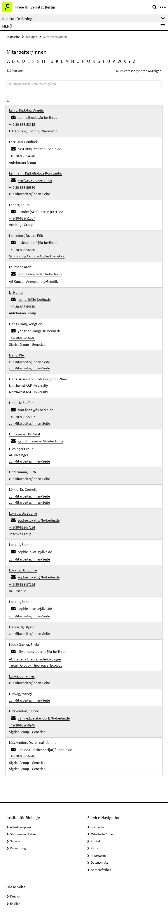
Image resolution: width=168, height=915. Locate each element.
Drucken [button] (15, 841)
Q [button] (82, 60)
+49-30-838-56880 (22, 179)
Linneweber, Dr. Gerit (24, 406)
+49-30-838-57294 (22, 491)
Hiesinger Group (21, 419)
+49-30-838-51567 (22, 208)
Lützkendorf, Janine (24, 661)
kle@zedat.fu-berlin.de (35, 172)
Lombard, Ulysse (21, 583)
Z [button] (125, 60)
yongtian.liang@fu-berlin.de (39, 311)
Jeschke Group (20, 497)
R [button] (87, 60)
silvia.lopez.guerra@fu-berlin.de (42, 606)
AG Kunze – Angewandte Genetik (33, 266)
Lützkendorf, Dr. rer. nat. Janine (32, 690)
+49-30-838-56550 (22, 236)
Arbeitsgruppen (20, 772)
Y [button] (120, 60)
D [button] (22, 60)
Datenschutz (99, 807)
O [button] (73, 60)
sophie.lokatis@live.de (35, 514)
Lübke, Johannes (22, 629)
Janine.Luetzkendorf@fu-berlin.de (44, 667)
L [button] (58, 60)
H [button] (41, 60)
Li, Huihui (16, 276)
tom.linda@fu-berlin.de (35, 384)
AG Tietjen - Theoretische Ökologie (35, 613)
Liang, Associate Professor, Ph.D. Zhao (38, 355)
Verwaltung (18, 793)
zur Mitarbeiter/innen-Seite (29, 184)
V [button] (106, 60)
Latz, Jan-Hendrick (23, 137)
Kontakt (96, 786)
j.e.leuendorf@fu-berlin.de (37, 230)
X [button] (116, 60)
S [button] (92, 60)
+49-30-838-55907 (22, 390)
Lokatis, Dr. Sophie (23, 479)
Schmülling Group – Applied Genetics (37, 242)
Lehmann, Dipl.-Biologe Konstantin (35, 166)
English (15, 849)
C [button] (18, 60)
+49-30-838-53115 (22, 121)
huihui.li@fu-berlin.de (34, 282)
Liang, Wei (16, 334)
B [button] (13, 60)
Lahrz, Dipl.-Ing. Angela (26, 108)
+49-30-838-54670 (22, 150)
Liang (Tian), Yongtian (25, 305)
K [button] (53, 60)
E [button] (27, 60)
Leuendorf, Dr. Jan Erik (26, 224)
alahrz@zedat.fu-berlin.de (37, 114)
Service (15, 786)
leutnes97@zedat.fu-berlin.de (40, 259)
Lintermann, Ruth (22, 441)
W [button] (111, 60)
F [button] (31, 60)
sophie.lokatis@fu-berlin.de (39, 485)
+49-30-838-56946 (22, 318)
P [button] (78, 60)
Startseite (13, 36)
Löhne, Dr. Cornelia (23, 457)
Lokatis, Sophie (20, 507)
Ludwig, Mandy (20, 645)
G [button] (36, 60)
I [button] (45, 60)
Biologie (31, 36)
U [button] (101, 60)
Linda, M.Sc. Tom (22, 377)
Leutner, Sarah (20, 252)
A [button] (8, 60)
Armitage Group (21, 213)
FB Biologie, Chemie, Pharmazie (33, 127)
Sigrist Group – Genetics (27, 323)
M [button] (62, 60)
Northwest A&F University (28, 361)
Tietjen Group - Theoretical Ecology (35, 618)
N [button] (68, 60)
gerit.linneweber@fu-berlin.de (40, 412)
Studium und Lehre (23, 779)
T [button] (97, 60)
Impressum (98, 800)
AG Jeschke (17, 550)
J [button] (49, 60)
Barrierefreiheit (101, 815)
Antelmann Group (22, 156)
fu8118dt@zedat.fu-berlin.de (39, 143)
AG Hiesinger (18, 425)
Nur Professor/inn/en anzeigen (141, 69)
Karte (94, 793)
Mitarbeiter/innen (102, 779)
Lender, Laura (19, 195)
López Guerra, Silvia (24, 599)
